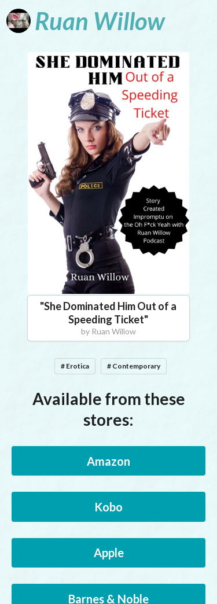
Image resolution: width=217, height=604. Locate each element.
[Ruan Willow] (85, 21)
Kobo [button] (108, 507)
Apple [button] (109, 552)
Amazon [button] (108, 461)
